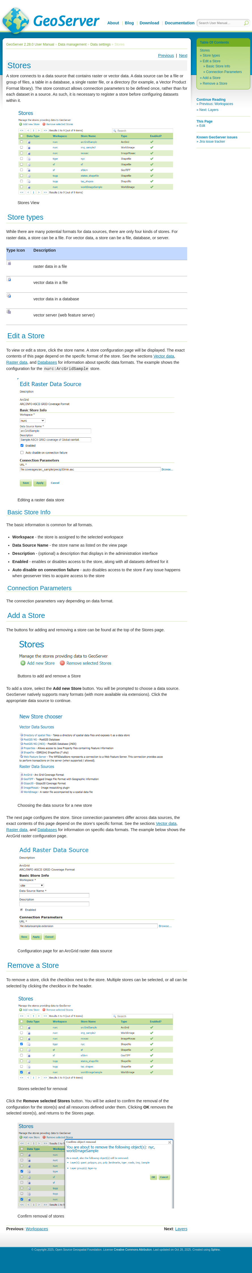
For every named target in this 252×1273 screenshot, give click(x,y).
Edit (202, 126)
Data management (72, 44)
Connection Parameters (224, 72)
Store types (211, 55)
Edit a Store (212, 61)
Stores (205, 50)
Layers (181, 1229)
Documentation (180, 23)
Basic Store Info (218, 66)
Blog (129, 23)
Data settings (100, 44)
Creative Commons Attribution (133, 1249)
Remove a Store (215, 83)
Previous (166, 55)
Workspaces (37, 1229)
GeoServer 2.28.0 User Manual (30, 44)
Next (183, 55)
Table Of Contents (214, 42)
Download (149, 23)
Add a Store (211, 78)
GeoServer (50, 21)
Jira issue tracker (212, 142)
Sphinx (215, 1249)
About (113, 23)
